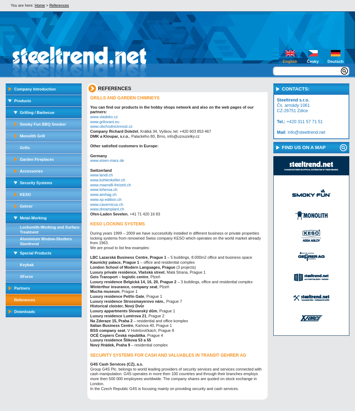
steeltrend (60, 58)
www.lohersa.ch (104, 189)
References (59, 5)
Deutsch (335, 61)
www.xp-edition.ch (105, 199)
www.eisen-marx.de (107, 160)
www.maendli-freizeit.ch (110, 185)
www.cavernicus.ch (106, 204)
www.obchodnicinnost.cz (111, 126)
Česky (313, 61)
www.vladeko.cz (104, 117)
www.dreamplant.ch (107, 209)
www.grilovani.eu (104, 122)
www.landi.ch (101, 175)
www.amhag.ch (103, 194)
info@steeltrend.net (306, 132)
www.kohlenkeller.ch (107, 180)
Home (40, 5)
